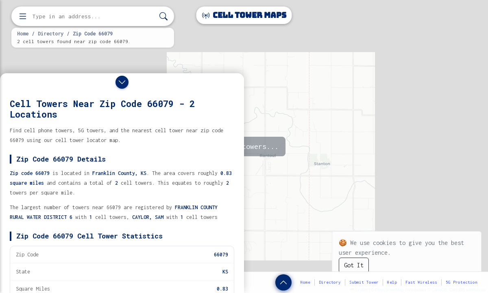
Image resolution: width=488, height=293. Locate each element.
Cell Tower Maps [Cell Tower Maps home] (244, 15)
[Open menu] (23, 16)
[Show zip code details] (283, 282)
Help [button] (392, 282)
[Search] (163, 16)
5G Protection (461, 282)
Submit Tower (364, 282)
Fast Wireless (421, 282)
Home (22, 33)
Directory (50, 33)
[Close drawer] (122, 82)
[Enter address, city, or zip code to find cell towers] (94, 16)
